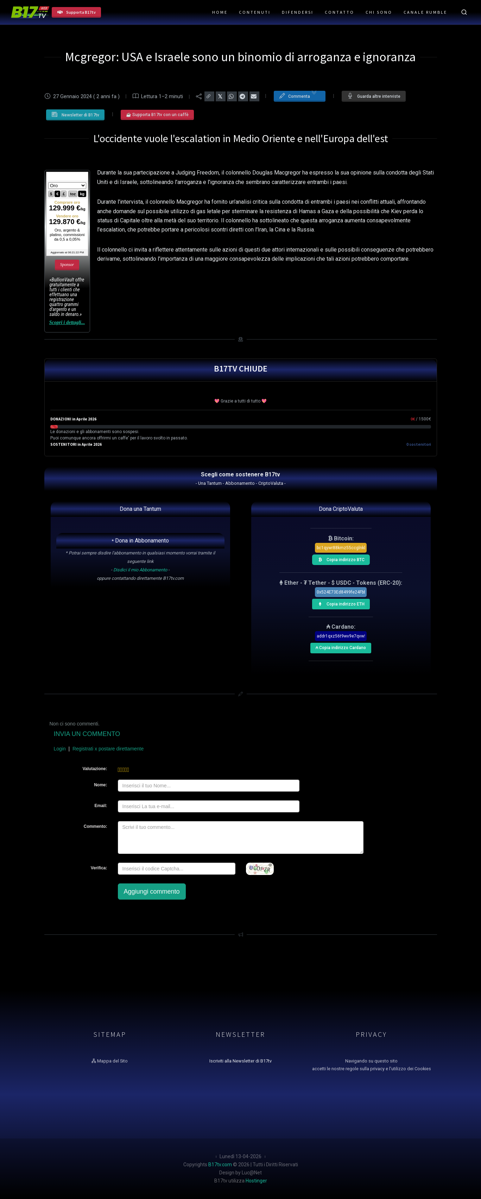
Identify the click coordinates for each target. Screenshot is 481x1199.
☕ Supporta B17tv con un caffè (157, 114)
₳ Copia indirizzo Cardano (340, 646)
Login (60, 748)
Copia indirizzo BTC (340, 558)
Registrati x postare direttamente (108, 748)
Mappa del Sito (109, 1061)
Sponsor (67, 264)
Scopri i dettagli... (67, 322)
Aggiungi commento (152, 891)
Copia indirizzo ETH (340, 603)
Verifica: (99, 867)
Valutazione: (94, 768)
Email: (100, 805)
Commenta (298, 96)
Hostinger (256, 1181)
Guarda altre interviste (373, 96)
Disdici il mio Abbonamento (140, 569)
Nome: (100, 784)
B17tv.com (220, 1164)
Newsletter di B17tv (75, 114)
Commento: (95, 826)
